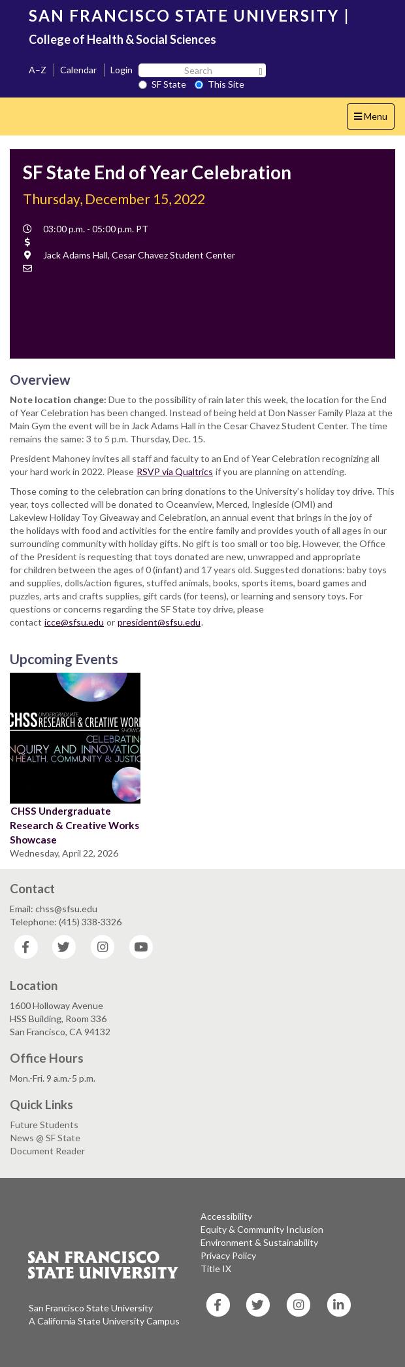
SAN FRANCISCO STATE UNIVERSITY (184, 15)
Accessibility (226, 1216)
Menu (374, 119)
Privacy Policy (228, 1255)
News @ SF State (45, 1137)
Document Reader (47, 1150)
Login (121, 69)
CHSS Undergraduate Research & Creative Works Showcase (74, 825)
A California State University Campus (104, 1320)
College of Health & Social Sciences (122, 39)
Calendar (78, 69)
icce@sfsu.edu (74, 622)
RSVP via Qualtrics (175, 471)
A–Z (37, 69)
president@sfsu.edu (159, 622)
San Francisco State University (91, 1307)
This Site (219, 84)
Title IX (216, 1268)
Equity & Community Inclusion (262, 1229)
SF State (162, 84)
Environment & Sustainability (259, 1242)
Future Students (44, 1124)
